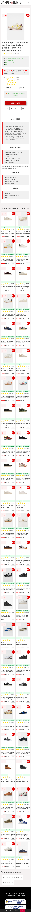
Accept (22, 910)
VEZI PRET (15, 103)
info (13, 236)
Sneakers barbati (8, 882)
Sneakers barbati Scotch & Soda (21, 10)
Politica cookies (20, 895)
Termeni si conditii (11, 893)
